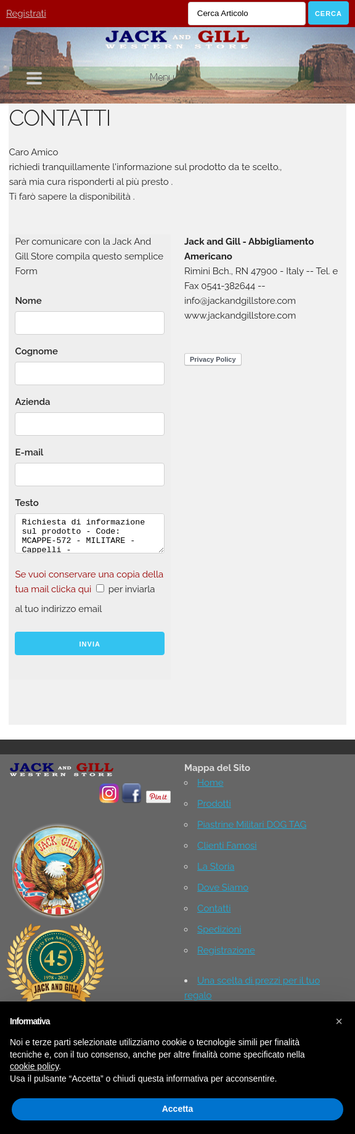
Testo (26, 502)
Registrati (26, 13)
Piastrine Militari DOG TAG (251, 824)
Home (210, 782)
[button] (339, 1021)
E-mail (29, 452)
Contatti (214, 908)
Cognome (36, 351)
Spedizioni (219, 929)
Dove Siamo (222, 887)
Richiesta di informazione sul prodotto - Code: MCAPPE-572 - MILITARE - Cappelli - (90, 533)
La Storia (215, 866)
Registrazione (226, 950)
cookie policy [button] (34, 1066)
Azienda (32, 401)
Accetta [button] (178, 1109)
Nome (28, 300)
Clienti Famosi (227, 845)
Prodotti (214, 803)
